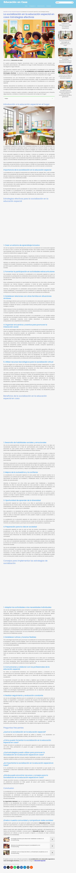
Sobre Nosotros (41, 6)
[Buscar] (72, 2)
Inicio (26, 6)
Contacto (48, 6)
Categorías (32, 6)
